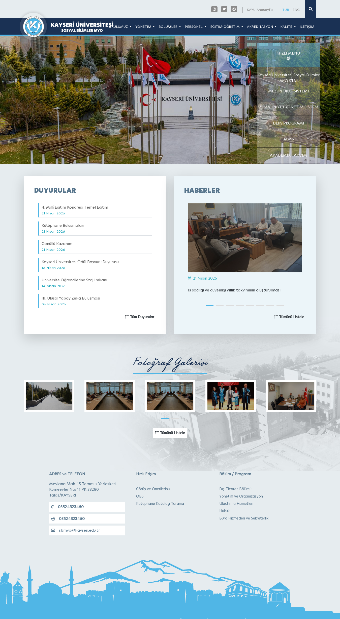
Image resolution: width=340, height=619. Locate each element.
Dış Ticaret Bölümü (235, 488)
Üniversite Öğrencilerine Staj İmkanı (74, 282)
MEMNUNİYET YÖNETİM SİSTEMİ (289, 107)
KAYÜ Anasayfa (260, 9)
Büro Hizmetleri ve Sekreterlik (243, 518)
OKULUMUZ (119, 26)
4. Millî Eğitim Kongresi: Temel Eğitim (75, 210)
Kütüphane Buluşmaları (63, 228)
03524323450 (67, 506)
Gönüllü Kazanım (57, 246)
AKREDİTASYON (260, 26)
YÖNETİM (143, 26)
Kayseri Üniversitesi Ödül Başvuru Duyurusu (80, 264)
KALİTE (286, 26)
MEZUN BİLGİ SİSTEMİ (288, 91)
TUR (285, 9)
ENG (296, 9)
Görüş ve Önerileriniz (153, 488)
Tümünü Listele (289, 316)
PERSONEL (194, 26)
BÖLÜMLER (168, 26)
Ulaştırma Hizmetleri (236, 503)
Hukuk (224, 510)
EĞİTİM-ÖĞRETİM (225, 26)
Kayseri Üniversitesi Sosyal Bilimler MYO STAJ (289, 77)
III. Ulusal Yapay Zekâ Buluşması (71, 300)
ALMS (288, 139)
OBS (140, 496)
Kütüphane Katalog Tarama (160, 503)
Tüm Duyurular (139, 316)
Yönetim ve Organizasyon (241, 496)
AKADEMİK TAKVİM (288, 155)
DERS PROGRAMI (288, 123)
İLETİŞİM (307, 26)
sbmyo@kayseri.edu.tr (75, 530)
